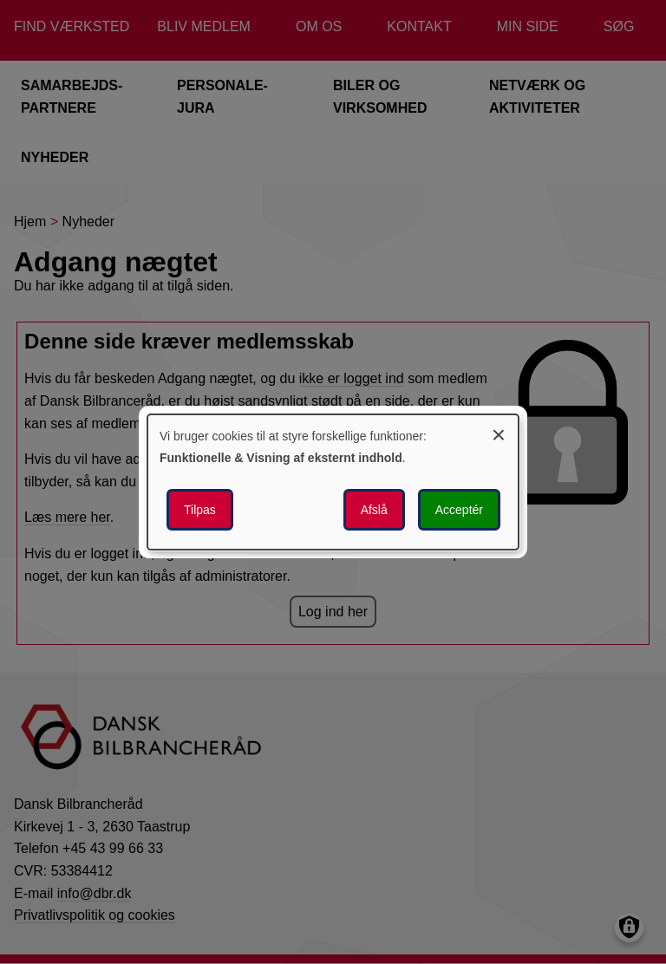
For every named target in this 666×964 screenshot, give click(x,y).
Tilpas (200, 510)
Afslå (374, 510)
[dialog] (333, 482)
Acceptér (459, 510)
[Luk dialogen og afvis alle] (499, 432)
